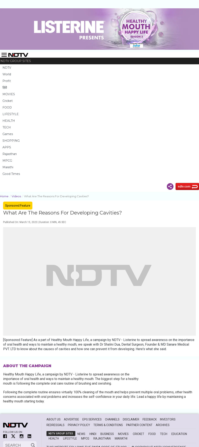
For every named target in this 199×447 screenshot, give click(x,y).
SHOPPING (11, 141)
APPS (6, 147)
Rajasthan (9, 154)
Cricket (7, 101)
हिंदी (4, 87)
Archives (163, 425)
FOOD (7, 107)
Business (107, 434)
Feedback (150, 419)
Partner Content (139, 425)
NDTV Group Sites (15, 61)
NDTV (6, 67)
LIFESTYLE (10, 114)
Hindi (92, 434)
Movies (123, 434)
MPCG (7, 160)
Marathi (7, 167)
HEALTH (8, 121)
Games (7, 134)
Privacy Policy (79, 425)
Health (54, 438)
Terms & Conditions (108, 425)
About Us (53, 419)
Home (6, 196)
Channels (112, 419)
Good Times (11, 174)
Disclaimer (131, 419)
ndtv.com (184, 186)
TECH (6, 127)
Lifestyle (70, 438)
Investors (168, 419)
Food (152, 434)
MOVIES (8, 94)
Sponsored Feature (17, 205)
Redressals (55, 425)
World (6, 74)
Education (179, 434)
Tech (163, 434)
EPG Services (92, 419)
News (81, 434)
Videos (18, 196)
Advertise (71, 419)
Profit (6, 81)
